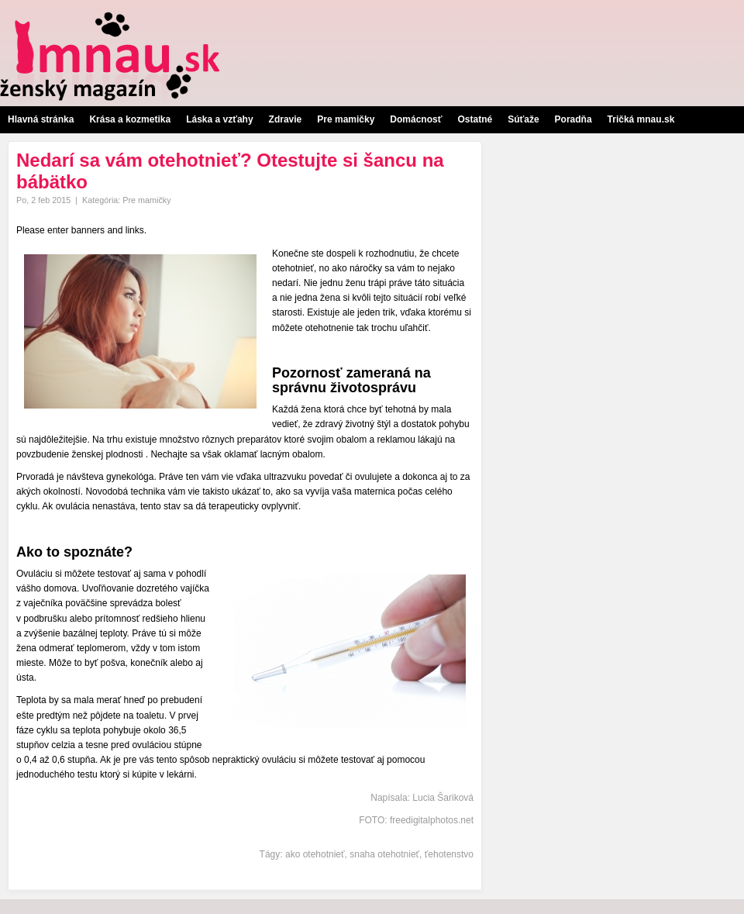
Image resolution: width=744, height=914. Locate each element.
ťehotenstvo (449, 854)
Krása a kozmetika (129, 119)
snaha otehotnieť (384, 854)
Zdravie (285, 119)
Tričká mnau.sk (641, 119)
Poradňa (573, 119)
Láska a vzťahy (219, 119)
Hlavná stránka (41, 119)
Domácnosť (416, 119)
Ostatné (474, 119)
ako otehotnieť (315, 854)
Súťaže (523, 119)
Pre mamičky (345, 119)
